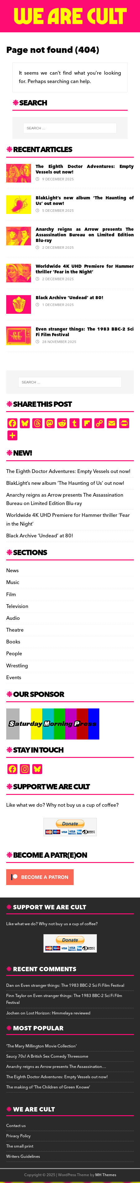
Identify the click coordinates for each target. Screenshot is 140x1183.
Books (13, 642)
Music (12, 582)
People (14, 653)
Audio (13, 618)
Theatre (15, 630)
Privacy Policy (18, 1136)
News (12, 571)
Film (11, 594)
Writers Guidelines (23, 1156)
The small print (19, 1146)
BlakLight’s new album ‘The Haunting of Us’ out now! (85, 200)
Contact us (16, 1125)
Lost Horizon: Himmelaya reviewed (58, 1013)
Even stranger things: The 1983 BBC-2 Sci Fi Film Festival (85, 332)
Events (13, 677)
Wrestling (17, 665)
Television (17, 606)
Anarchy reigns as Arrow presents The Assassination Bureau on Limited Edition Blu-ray (85, 235)
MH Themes (105, 1175)
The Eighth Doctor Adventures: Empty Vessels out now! (85, 169)
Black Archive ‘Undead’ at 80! (69, 298)
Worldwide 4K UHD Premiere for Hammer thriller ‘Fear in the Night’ (85, 269)
